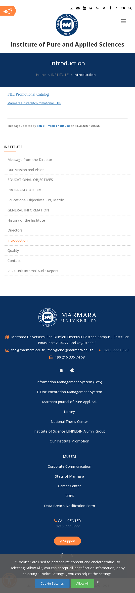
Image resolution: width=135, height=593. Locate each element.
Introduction (17, 240)
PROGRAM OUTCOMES (26, 189)
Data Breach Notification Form (69, 505)
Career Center (69, 486)
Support (67, 541)
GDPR (69, 495)
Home (41, 74)
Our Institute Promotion (69, 441)
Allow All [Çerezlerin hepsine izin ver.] (82, 583)
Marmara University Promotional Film (34, 103)
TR (123, 8)
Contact (14, 260)
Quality (13, 250)
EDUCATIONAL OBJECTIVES (30, 179)
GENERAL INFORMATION (28, 210)
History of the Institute (26, 220)
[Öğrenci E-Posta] (71, 8)
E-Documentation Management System (69, 391)
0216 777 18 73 (116, 350)
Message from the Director (29, 159)
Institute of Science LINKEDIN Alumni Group (69, 431)
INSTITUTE (60, 74)
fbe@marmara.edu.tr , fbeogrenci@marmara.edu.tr (52, 350)
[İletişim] (97, 8)
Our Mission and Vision (26, 169)
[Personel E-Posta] (77, 8)
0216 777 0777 (68, 526)
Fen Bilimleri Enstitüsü (53, 126)
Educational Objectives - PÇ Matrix (35, 200)
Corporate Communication (69, 466)
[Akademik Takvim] (84, 8)
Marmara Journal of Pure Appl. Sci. (69, 401)
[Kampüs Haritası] (103, 8)
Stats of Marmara (69, 476)
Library (69, 411)
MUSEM (69, 456)
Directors (15, 230)
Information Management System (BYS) (69, 382)
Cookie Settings (52, 583)
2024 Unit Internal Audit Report (32, 270)
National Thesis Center (69, 421)
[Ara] (130, 8)
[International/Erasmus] (90, 8)
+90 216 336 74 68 (70, 357)
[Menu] (123, 19)
